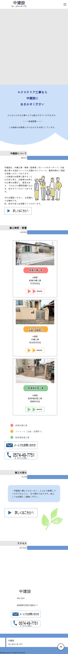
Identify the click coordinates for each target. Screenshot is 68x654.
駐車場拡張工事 (19, 437)
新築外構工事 (18, 425)
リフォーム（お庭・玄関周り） (26, 431)
